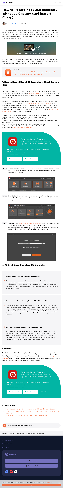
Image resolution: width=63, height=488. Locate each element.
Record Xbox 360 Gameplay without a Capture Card (29, 433)
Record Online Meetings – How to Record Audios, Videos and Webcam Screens (30, 409)
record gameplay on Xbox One (22, 128)
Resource (11, 433)
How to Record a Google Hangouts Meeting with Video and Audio (26, 416)
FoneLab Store (32, 461)
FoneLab (4, 433)
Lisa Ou (14, 24)
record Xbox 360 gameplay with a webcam (38, 103)
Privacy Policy (48, 482)
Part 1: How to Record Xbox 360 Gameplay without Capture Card (34, 72)
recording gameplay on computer (30, 223)
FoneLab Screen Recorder (37, 93)
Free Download (14, 159)
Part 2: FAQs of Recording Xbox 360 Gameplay (28, 74)
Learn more (44, 159)
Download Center (32, 466)
